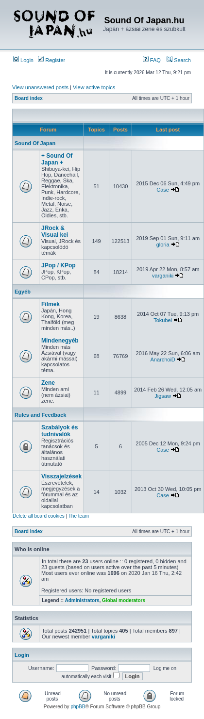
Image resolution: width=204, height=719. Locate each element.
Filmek (50, 304)
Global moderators (123, 600)
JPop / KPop (58, 265)
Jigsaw (162, 396)
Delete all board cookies (39, 516)
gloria (163, 244)
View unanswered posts (40, 87)
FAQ (152, 60)
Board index (29, 98)
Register (51, 60)
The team (78, 516)
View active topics (94, 87)
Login (23, 60)
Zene (48, 382)
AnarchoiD (162, 359)
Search (179, 60)
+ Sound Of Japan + (56, 159)
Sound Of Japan (35, 143)
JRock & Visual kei (54, 231)
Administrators (82, 600)
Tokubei (162, 320)
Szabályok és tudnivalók (59, 431)
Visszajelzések (61, 476)
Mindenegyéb (60, 340)
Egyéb (23, 291)
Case (162, 190)
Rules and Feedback (40, 415)
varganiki (162, 275)
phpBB (77, 706)
